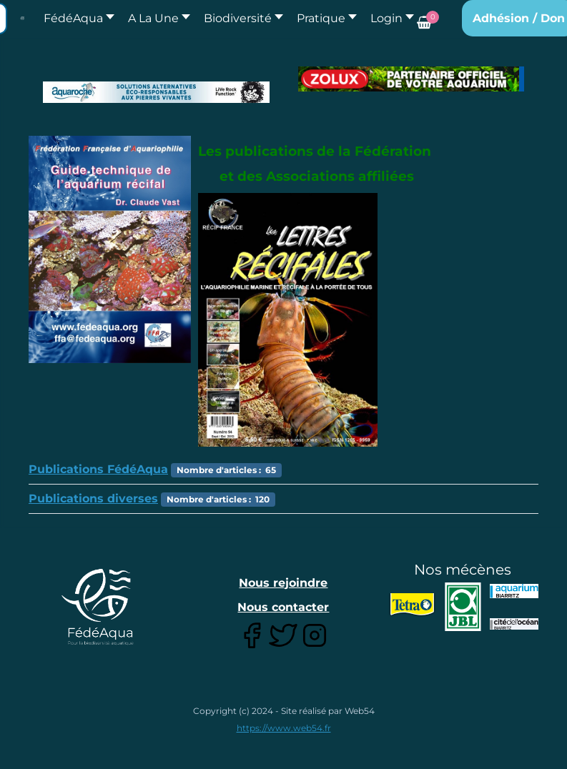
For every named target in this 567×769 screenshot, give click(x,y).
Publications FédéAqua (98, 469)
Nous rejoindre (283, 583)
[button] (155, 18)
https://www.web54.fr (284, 728)
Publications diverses (93, 498)
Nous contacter (283, 607)
